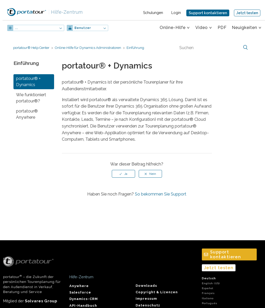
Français (208, 293)
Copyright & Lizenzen (157, 292)
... (16, 28)
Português (209, 303)
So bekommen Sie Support (160, 194)
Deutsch (209, 278)
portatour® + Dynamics (28, 81)
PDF (222, 27)
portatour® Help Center (31, 48)
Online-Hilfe (173, 27)
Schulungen (153, 13)
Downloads (146, 286)
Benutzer (83, 28)
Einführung (135, 48)
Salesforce (80, 292)
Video (201, 27)
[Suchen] (213, 47)
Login (176, 13)
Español (207, 288)
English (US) (211, 283)
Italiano (208, 298)
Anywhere (79, 286)
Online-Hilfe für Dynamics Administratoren (88, 48)
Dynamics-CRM (83, 299)
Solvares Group (41, 301)
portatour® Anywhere (27, 114)
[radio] (123, 174)
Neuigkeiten (244, 27)
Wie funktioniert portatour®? (31, 97)
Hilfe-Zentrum (65, 12)
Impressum (146, 299)
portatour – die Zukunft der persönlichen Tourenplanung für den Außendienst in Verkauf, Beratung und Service (32, 275)
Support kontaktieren (208, 13)
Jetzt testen (247, 13)
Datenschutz (148, 305)
